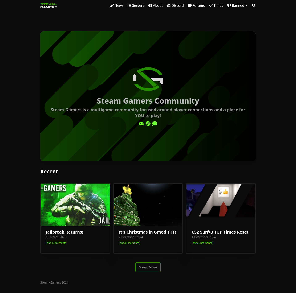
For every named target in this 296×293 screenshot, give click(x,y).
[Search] (254, 5)
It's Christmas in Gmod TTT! (147, 232)
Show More (148, 267)
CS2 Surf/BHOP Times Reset (220, 232)
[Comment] (154, 123)
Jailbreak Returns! (64, 232)
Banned (238, 5)
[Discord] (141, 123)
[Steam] (148, 123)
